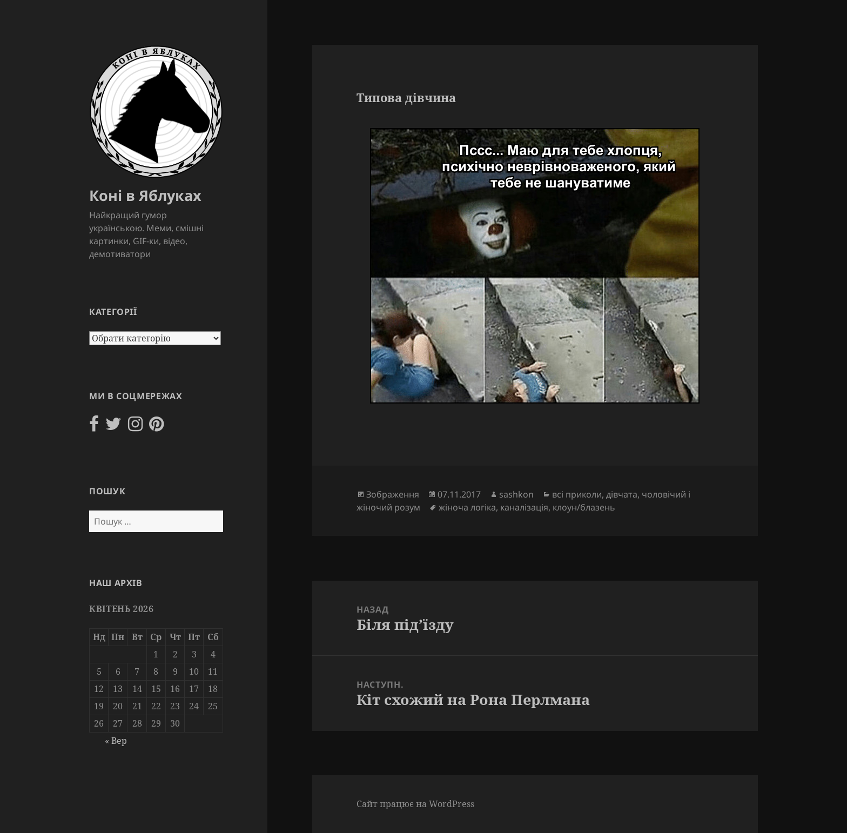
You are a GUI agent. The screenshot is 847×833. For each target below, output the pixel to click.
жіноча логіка (467, 507)
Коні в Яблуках (145, 195)
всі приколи (577, 494)
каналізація (524, 507)
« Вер (116, 741)
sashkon (516, 494)
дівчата (621, 494)
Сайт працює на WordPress (415, 804)
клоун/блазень (584, 507)
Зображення (392, 494)
